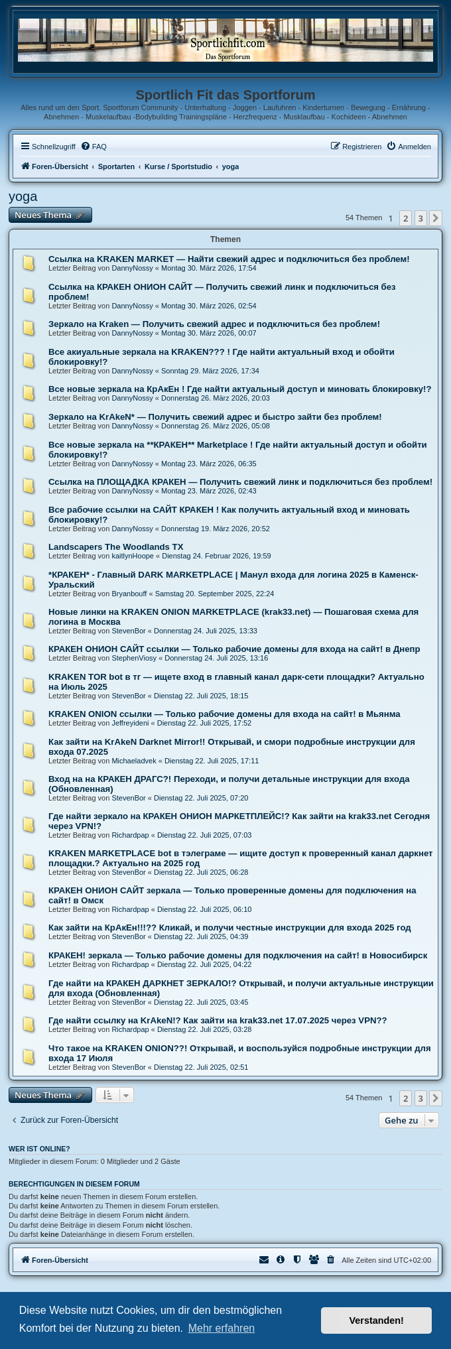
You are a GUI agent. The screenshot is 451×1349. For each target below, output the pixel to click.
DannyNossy (132, 268)
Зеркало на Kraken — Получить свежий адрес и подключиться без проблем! (214, 324)
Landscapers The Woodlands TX (115, 547)
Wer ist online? (39, 1149)
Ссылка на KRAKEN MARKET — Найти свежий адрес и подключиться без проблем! (229, 259)
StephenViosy (134, 658)
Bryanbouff (129, 594)
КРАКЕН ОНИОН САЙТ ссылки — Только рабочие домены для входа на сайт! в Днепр (234, 649)
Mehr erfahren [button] (221, 1328)
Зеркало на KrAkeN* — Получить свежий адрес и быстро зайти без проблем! (215, 417)
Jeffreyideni (130, 723)
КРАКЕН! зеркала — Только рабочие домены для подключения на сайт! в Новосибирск (237, 955)
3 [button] (421, 218)
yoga (23, 196)
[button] (435, 218)
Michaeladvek (133, 761)
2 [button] (405, 218)
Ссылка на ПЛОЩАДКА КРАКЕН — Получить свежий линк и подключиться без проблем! (240, 482)
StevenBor (128, 631)
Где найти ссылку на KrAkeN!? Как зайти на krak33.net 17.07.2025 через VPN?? (217, 1020)
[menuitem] (93, 147)
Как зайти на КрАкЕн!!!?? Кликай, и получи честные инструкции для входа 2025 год (229, 927)
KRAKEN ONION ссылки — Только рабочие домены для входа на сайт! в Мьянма (224, 714)
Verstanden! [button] (377, 1320)
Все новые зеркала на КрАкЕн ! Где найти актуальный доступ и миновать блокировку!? (240, 389)
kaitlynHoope (132, 556)
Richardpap (130, 835)
